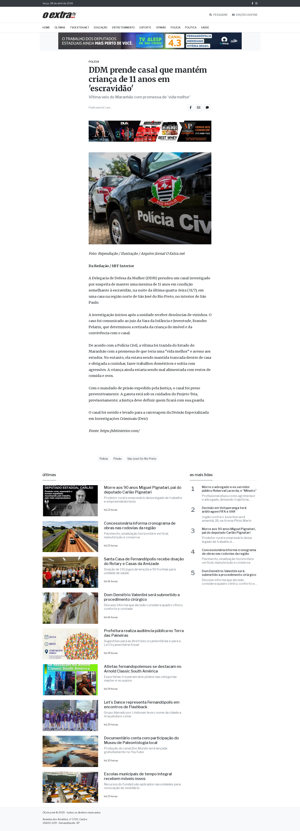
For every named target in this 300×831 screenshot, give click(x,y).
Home (46, 27)
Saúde (205, 27)
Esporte (145, 27)
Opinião (161, 27)
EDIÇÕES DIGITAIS (244, 14)
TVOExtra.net (79, 27)
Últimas (60, 27)
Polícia (175, 27)
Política (190, 27)
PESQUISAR (218, 14)
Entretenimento (123, 27)
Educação (100, 27)
